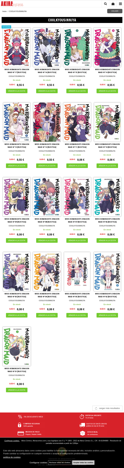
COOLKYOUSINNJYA (17, 76)
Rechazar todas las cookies (59, 462)
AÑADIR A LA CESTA (16, 91)
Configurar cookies (12, 441)
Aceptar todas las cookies (83, 462)
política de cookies (12, 457)
